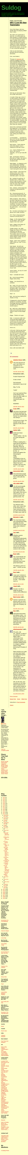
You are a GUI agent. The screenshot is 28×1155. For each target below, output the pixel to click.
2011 (4, 889)
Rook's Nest (4, 1030)
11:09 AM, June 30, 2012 (18, 530)
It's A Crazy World (3, 1095)
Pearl (2, 984)
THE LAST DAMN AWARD (6, 848)
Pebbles (3, 1048)
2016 (4, 808)
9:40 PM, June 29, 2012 (18, 499)
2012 (4, 813)
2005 (4, 898)
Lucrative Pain (4, 1061)
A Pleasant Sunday (6, 864)
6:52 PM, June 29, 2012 (18, 427)
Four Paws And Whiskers (4, 1042)
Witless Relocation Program (3, 1100)
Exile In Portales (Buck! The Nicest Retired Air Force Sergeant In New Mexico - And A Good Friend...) (5, 1126)
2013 (4, 812)
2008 (4, 893)
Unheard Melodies (3, 1036)
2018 (4, 805)
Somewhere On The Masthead (4, 921)
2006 (4, 896)
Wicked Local (4, 770)
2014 (4, 810)
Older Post (24, 699)
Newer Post (13, 699)
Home (18, 699)
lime (14, 611)
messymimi (16, 471)
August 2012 (5, 826)
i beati (15, 586)
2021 (4, 800)
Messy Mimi (4, 976)
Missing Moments (3, 1075)
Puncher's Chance (6, 842)
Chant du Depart (5, 930)
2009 (4, 892)
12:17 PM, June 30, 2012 (19, 551)
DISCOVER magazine (4, 763)
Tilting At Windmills (3, 1093)
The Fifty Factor (4, 1070)
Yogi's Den (3, 1097)
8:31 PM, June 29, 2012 (18, 481)
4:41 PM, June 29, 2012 (18, 371)
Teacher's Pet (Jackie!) (4, 967)
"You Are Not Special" (6, 873)
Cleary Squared (4, 1111)
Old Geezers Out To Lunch (5, 1063)
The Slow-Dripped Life (4, 1087)
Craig (14, 408)
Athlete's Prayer (5, 875)
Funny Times (4, 771)
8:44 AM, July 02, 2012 (18, 594)
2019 (4, 803)
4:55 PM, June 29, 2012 (18, 406)
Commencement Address (6, 858)
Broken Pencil (4, 772)
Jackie (15, 430)
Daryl (14, 572)
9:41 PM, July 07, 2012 (18, 608)
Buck (14, 554)
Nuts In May (4, 1047)
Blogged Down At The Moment (4, 1090)
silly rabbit (16, 483)
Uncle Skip (3, 938)
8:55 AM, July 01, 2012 (18, 584)
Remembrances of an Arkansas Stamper (4, 1103)
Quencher (19, 59)
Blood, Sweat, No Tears (6, 845)
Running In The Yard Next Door (4, 1013)
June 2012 (6, 830)
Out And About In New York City (5, 952)
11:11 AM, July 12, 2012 (18, 693)
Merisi (2, 1026)
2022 (4, 799)
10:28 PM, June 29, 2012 (19, 515)
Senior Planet (4, 773)
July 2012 (6, 827)
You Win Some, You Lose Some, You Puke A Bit (6, 853)
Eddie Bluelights (5, 1055)
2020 (4, 802)
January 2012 (5, 887)
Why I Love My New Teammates (18, 24)
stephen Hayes (17, 360)
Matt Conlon (17, 597)
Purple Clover (4, 766)
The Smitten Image (4, 944)
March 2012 (6, 881)
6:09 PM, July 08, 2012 (18, 627)
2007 (4, 895)
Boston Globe (4, 765)
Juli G (2, 1067)
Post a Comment (13, 696)
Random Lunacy (5, 1107)
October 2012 (5, 821)
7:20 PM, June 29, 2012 (18, 468)
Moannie (3, 1120)
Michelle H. (16, 517)
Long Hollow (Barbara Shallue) (4, 993)
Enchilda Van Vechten (6, 861)
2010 (4, 890)
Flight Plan (3, 1079)
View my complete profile (5, 750)
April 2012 (6, 879)
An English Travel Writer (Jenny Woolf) (4, 1053)
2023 (4, 797)
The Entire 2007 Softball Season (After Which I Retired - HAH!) (5, 1137)
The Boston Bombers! (3, 1141)
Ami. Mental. (4, 1088)
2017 (4, 806)
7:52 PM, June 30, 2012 (18, 570)
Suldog (11, 7)
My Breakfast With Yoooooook (6, 839)
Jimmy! (2, 1110)
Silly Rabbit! (4, 1105)
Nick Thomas (4, 1113)
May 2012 (6, 876)
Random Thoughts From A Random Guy (5, 1084)
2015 (4, 809)
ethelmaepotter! (18, 629)
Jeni (14, 532)
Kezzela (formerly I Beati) (5, 1065)
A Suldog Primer (5, 1150)
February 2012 (5, 885)
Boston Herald (4, 761)
